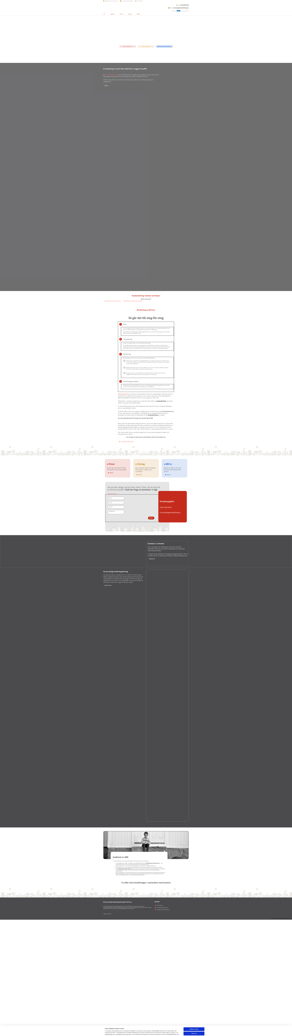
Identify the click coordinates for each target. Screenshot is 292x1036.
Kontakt (136, 15)
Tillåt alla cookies (193, 625)
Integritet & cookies (107, 915)
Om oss (126, 15)
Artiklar (146, 15)
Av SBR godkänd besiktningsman (152, 864)
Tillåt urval (194, 629)
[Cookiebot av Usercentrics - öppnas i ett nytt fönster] (95, 637)
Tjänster (115, 15)
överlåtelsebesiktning (111, 76)
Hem (105, 15)
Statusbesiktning (123, 395)
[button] (146, 48)
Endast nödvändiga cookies (194, 633)
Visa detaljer (165, 636)
